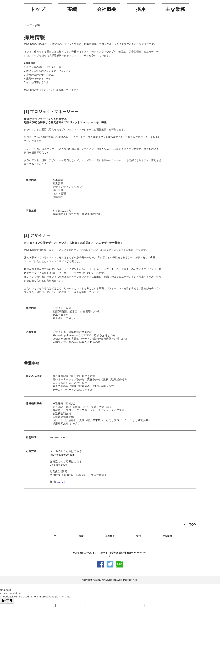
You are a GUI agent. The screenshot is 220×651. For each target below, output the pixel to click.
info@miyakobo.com (62, 454)
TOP (192, 524)
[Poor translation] (9, 600)
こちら (62, 481)
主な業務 (175, 9)
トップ (38, 9)
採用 (141, 9)
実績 (72, 9)
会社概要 (106, 9)
